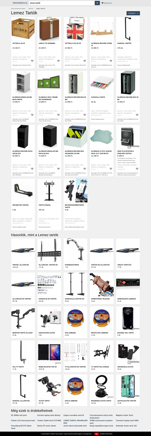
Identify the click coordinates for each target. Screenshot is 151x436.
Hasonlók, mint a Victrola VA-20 (21, 65)
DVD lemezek (70, 333)
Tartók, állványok (20, 265)
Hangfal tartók (124, 43)
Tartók (30, 8)
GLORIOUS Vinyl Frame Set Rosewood (48, 98)
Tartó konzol (45, 205)
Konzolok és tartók (48, 299)
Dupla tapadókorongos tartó (101, 426)
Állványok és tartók (21, 299)
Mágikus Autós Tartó (124, 415)
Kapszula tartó (98, 97)
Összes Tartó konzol (44, 227)
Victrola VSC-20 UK (73, 43)
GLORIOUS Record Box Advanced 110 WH (74, 152)
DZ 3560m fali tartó (19, 415)
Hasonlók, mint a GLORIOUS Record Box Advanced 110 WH (75, 174)
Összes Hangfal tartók (123, 65)
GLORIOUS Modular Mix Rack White (22, 98)
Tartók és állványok (100, 265)
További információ (106, 434)
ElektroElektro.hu (20, 3)
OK (97, 434)
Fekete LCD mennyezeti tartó (23, 420)
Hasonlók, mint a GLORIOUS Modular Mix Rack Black (47, 174)
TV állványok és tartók (75, 367)
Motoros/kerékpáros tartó (74, 206)
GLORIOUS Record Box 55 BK (127, 98)
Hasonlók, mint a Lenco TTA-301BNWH (47, 66)
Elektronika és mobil (18, 8)
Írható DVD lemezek (99, 333)
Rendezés (131, 13)
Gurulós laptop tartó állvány (48, 415)
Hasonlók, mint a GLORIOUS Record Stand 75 (101, 66)
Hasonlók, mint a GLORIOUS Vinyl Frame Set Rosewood (48, 120)
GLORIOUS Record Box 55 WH (75, 98)
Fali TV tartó (18, 367)
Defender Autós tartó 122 (126, 426)
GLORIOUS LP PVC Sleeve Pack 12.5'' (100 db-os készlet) (101, 153)
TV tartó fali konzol (100, 367)
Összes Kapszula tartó (97, 119)
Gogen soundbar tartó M (73, 415)
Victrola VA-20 (18, 43)
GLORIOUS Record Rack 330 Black (22, 152)
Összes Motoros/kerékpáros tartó (74, 227)
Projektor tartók (20, 205)
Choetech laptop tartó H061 (127, 420)
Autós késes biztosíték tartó (75, 426)
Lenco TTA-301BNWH (47, 43)
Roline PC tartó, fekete (46, 426)
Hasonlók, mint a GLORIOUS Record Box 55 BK (127, 120)
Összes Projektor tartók (19, 227)
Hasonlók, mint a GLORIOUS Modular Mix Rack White (20, 120)
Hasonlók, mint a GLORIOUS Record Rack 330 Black (22, 174)
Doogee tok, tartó (125, 333)
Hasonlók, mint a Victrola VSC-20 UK (75, 65)
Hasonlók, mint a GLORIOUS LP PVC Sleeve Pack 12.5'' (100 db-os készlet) (101, 174)
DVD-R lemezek (71, 401)
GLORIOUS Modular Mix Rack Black (48, 152)
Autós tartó (44, 401)
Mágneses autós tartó (101, 401)
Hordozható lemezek (126, 299)
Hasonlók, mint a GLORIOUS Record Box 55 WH (75, 120)
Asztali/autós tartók (126, 401)
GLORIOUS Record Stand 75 (101, 44)
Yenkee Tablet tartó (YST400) (49, 420)
